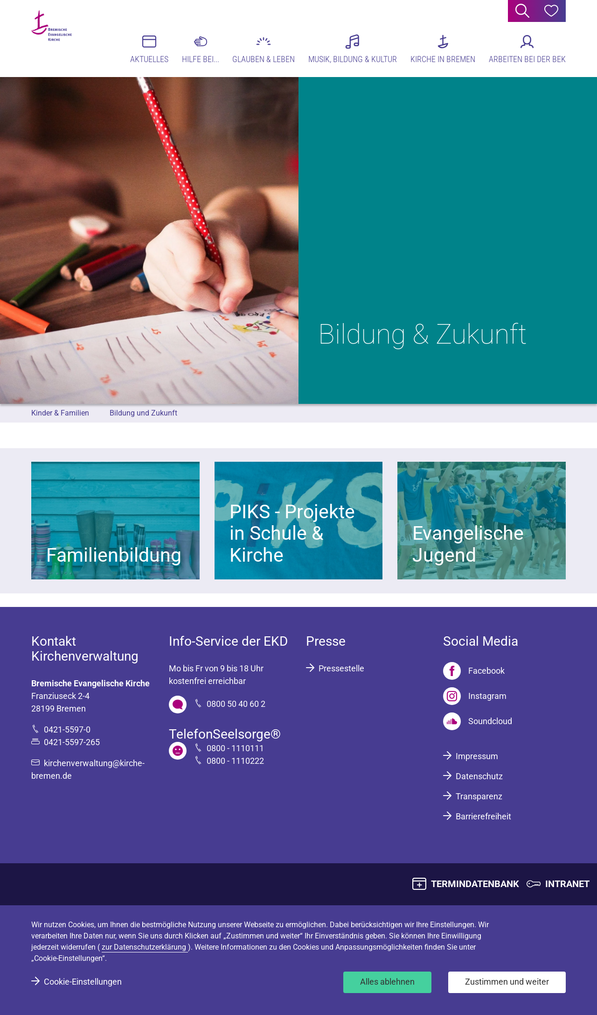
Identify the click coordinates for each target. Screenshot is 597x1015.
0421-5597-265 (72, 742)
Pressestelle (341, 668)
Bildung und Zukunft (143, 413)
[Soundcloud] (477, 721)
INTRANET (567, 883)
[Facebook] (474, 671)
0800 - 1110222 (235, 761)
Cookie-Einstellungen (83, 982)
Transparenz (479, 796)
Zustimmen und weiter (507, 982)
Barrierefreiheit (483, 816)
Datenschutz (479, 776)
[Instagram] (475, 696)
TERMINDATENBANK (475, 883)
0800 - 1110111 (235, 748)
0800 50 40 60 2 (236, 704)
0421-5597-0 (67, 729)
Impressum (477, 756)
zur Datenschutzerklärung (145, 947)
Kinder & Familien (60, 413)
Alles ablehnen (387, 982)
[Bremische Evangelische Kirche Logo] (67, 37)
